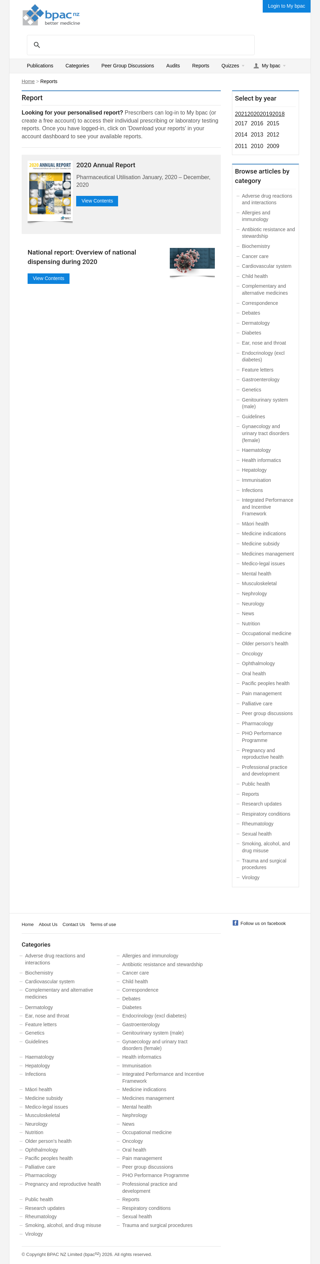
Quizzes (230, 65)
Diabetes (251, 333)
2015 (273, 123)
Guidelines (253, 416)
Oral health (254, 673)
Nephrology (254, 593)
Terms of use (103, 924)
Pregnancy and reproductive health (63, 1184)
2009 (273, 146)
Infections (252, 490)
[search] (140, 45)
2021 (241, 114)
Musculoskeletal (259, 583)
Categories (77, 65)
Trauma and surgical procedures (157, 1225)
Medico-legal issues (263, 563)
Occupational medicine (267, 633)
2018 (278, 114)
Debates (251, 313)
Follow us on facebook (263, 923)
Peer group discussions (267, 713)
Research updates (262, 804)
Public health (256, 784)
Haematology (256, 450)
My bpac (271, 65)
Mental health (256, 573)
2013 (257, 135)
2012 (273, 135)
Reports (200, 65)
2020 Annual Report (105, 165)
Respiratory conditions (266, 814)
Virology (251, 877)
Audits (173, 65)
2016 (257, 123)
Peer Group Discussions (127, 65)
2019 (266, 114)
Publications (40, 65)
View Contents (97, 201)
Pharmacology (258, 723)
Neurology (253, 604)
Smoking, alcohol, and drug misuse (63, 1225)
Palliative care (257, 703)
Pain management (262, 693)
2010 (257, 146)
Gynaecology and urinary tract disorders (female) (265, 433)
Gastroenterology (260, 379)
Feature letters (258, 370)
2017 (241, 123)
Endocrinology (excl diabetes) (154, 1016)
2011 (241, 146)
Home (28, 81)
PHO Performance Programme (155, 1175)
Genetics (251, 389)
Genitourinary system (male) (153, 1033)
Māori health (255, 524)
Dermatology (256, 323)
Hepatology (254, 470)
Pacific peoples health (266, 683)
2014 (241, 135)
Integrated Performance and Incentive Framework (267, 506)
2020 (253, 114)
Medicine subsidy (260, 543)
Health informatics (261, 460)
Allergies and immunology (150, 955)
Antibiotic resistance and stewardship (162, 964)
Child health (255, 276)
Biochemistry (256, 246)
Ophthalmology (258, 663)
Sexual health (257, 834)
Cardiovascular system (267, 266)
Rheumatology (258, 823)
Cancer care (255, 256)
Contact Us (74, 924)
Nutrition (251, 623)
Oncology (252, 653)
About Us (48, 924)
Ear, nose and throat (264, 343)
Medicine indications (264, 533)
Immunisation (256, 480)
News (248, 613)
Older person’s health (265, 643)
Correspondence (260, 303)
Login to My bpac (286, 6)
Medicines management (268, 554)
